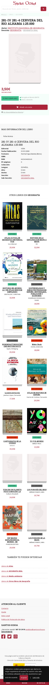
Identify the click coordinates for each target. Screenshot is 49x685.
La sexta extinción (12, 393)
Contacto (4, 608)
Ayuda (3, 612)
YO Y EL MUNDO (37, 441)
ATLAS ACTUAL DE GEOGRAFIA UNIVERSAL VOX (12, 240)
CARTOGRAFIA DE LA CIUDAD (12, 442)
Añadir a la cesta (24, 107)
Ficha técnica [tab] (8, 136)
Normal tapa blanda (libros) (31, 154)
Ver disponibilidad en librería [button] (12, 112)
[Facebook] (3, 636)
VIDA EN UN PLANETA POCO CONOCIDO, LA (12, 491)
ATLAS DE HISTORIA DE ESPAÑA (36, 394)
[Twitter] (9, 636)
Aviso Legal (5, 616)
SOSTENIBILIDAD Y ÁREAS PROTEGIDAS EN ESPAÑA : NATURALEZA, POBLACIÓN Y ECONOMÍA (37, 292)
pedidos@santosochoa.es (35, 629)
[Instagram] (16, 636)
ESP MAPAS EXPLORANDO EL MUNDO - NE (12, 540)
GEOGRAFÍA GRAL (30, 30)
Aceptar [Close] (24, 678)
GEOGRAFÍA (15, 30)
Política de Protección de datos (13, 619)
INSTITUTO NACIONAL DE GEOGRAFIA (26, 28)
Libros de (7, 566)
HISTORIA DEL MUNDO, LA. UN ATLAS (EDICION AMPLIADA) (12, 290)
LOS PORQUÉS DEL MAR (37, 490)
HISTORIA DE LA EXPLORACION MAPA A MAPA (37, 240)
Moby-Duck (37, 344)
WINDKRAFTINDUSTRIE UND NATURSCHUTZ (12, 345)
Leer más (36, 677)
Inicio (4, 14)
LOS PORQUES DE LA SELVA (36, 539)
